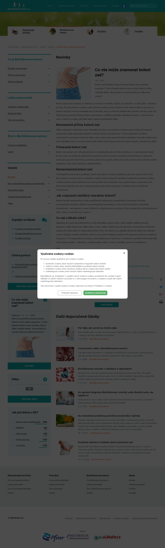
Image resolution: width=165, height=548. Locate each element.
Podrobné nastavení (69, 293)
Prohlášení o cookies (103, 286)
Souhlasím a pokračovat (95, 293)
